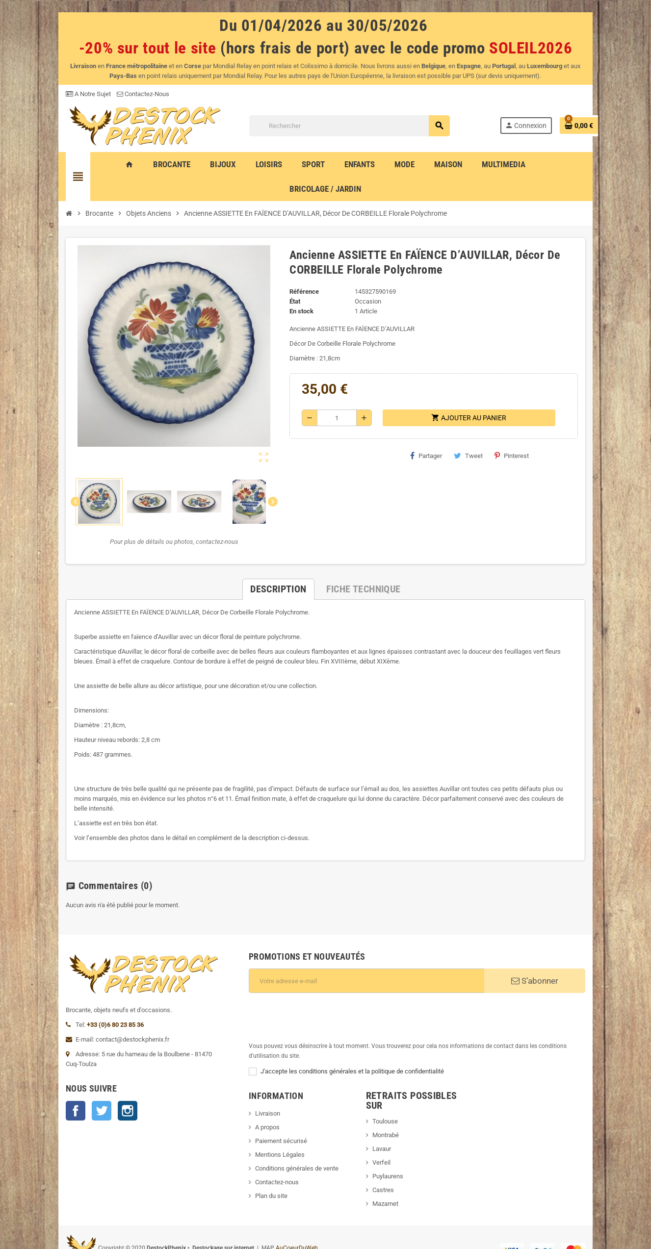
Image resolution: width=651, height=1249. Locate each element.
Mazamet (388, 1154)
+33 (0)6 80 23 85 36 (88, 1000)
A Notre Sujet (61, 94)
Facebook (48, 1086)
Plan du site (262, 1156)
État (290, 281)
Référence (299, 272)
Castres (386, 1141)
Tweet (463, 436)
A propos (258, 1088)
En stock (297, 291)
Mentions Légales (271, 1115)
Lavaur (384, 1099)
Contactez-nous (268, 1143)
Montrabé (388, 1086)
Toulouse (388, 1072)
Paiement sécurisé (272, 1101)
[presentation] (314, 988)
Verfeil (384, 1113)
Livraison (258, 1074)
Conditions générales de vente (288, 1129)
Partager (422, 436)
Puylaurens (390, 1127)
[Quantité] (334, 398)
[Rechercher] (363, 127)
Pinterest (507, 436)
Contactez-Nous (116, 94)
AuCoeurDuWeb (270, 1201)
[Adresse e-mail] (370, 951)
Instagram (100, 1086)
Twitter (74, 1086)
